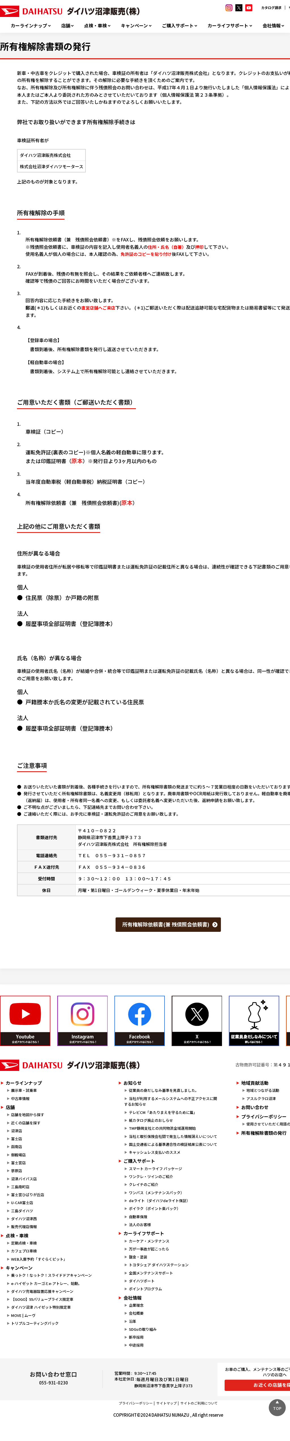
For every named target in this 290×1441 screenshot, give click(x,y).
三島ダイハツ (22, 1210)
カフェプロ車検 (24, 1251)
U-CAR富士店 (22, 1202)
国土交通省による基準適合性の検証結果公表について (173, 1144)
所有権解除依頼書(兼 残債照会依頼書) (165, 924)
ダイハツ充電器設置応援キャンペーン (42, 1291)
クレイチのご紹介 (143, 1184)
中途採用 (136, 1345)
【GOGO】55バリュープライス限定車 (42, 1299)
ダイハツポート (142, 1281)
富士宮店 (18, 1162)
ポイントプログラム (145, 1288)
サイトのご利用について (199, 1403)
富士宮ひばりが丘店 (27, 1194)
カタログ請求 (271, 7)
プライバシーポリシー (136, 1403)
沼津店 (16, 1130)
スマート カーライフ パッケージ (155, 1168)
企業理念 (136, 1305)
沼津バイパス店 (24, 1178)
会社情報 (272, 26)
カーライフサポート (228, 26)
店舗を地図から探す (27, 1114)
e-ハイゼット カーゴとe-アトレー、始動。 (46, 1283)
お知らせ (132, 1082)
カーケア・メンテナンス (149, 1241)
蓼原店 (16, 1170)
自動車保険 (138, 1216)
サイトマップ (166, 1403)
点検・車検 (95, 26)
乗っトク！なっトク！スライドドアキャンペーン (51, 1275)
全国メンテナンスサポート (151, 1273)
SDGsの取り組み (143, 1329)
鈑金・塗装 (138, 1256)
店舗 (65, 26)
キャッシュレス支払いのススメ (154, 1152)
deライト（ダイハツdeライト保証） (159, 1200)
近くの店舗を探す (25, 1122)
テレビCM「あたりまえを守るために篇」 (163, 1112)
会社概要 (136, 1313)
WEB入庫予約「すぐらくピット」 (39, 1259)
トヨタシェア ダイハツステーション (159, 1264)
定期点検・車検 (24, 1243)
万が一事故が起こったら (149, 1249)
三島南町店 (20, 1186)
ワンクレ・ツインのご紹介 (151, 1176)
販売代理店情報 (24, 1226)
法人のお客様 (140, 1224)
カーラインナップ (29, 26)
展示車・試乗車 (24, 1090)
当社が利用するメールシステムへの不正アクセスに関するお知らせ (170, 1101)
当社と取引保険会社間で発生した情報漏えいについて (173, 1136)
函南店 (16, 1146)
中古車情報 (20, 1098)
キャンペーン (134, 26)
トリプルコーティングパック (35, 1323)
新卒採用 (136, 1337)
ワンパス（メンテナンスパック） (156, 1192)
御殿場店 (18, 1154)
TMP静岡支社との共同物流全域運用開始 (162, 1128)
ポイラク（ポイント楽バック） (154, 1208)
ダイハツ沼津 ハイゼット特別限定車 (41, 1307)
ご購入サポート (178, 26)
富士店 (16, 1138)
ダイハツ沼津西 (24, 1218)
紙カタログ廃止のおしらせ (151, 1120)
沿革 (132, 1321)
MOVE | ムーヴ (23, 1315)
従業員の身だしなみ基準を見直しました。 (164, 1090)
